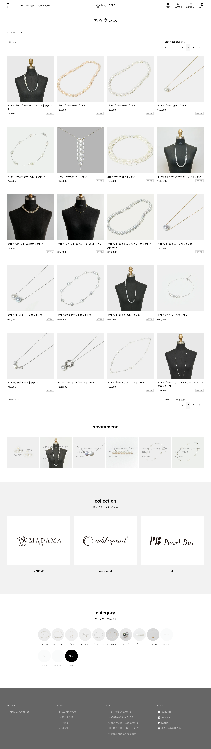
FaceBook (166, 713)
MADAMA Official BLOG (120, 719)
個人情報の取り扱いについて (123, 730)
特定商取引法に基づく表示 (122, 735)
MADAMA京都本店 (19, 713)
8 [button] (193, 49)
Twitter (164, 724)
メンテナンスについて (120, 713)
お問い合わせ (66, 719)
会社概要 (64, 724)
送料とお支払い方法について (123, 724)
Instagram (166, 719)
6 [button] (183, 49)
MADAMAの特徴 (27, 6)
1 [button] (171, 49)
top (8, 34)
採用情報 (64, 730)
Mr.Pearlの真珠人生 (171, 730)
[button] (165, 49)
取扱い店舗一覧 (44, 6)
